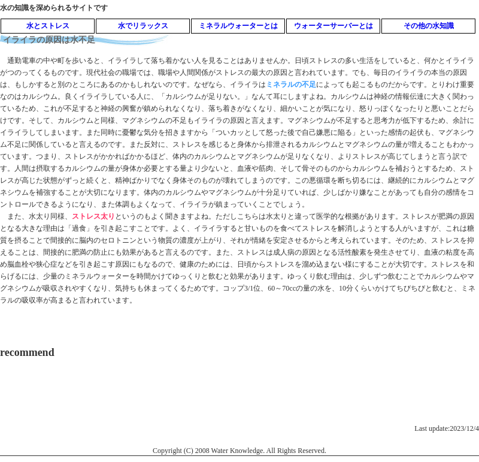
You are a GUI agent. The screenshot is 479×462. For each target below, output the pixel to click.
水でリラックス (143, 26)
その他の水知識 (429, 26)
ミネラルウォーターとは (238, 26)
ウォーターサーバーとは (333, 26)
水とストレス (47, 26)
